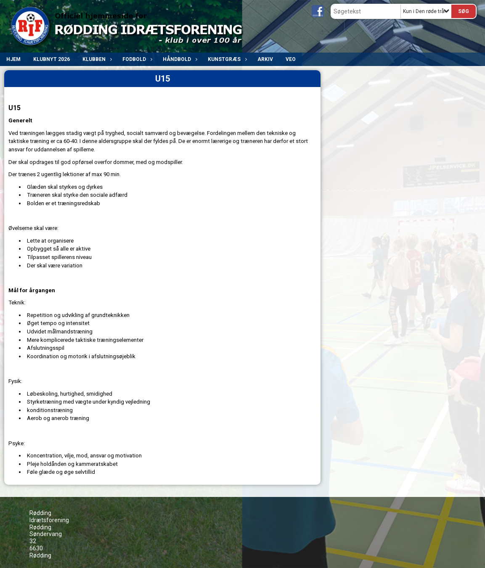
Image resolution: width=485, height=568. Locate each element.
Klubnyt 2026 (51, 59)
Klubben (96, 59)
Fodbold (136, 59)
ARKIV (265, 59)
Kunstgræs (226, 59)
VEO (291, 59)
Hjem (13, 59)
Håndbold (179, 59)
